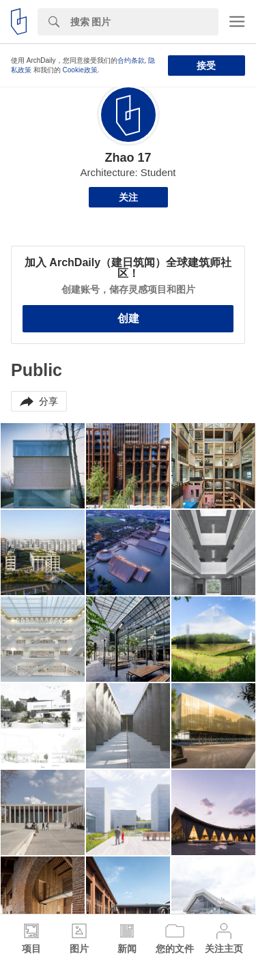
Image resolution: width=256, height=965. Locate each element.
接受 (206, 65)
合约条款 (131, 60)
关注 (128, 197)
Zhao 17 (127, 157)
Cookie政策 (80, 70)
